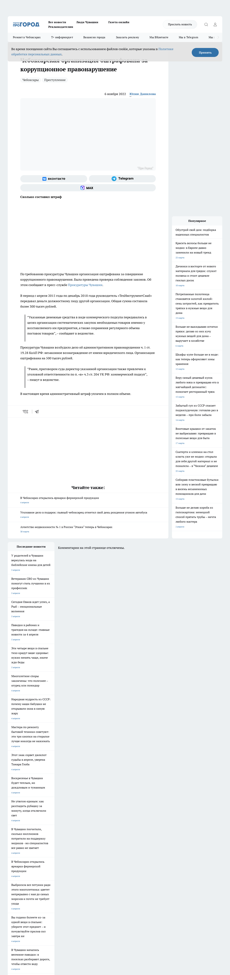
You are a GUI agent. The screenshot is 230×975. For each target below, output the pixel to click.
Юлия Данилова (143, 94)
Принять (205, 52)
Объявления (14, 860)
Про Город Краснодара (111, 839)
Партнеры (103, 865)
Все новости (57, 22)
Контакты (103, 856)
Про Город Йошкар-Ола (81, 830)
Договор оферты (61, 860)
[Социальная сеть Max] (88, 187)
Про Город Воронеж (110, 830)
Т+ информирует (62, 37)
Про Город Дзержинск (50, 839)
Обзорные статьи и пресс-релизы (115, 860)
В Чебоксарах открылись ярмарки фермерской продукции (88, 500)
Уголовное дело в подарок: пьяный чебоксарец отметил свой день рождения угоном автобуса (88, 515)
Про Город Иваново (141, 830)
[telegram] (38, 411)
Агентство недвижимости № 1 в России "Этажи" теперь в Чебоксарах (88, 529)
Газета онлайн (118, 22)
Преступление (55, 80)
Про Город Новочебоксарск (21, 830)
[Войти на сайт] (215, 24)
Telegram (12, 856)
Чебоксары (30, 80)
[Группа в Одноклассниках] (173, 836)
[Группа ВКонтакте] (53, 178)
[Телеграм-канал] (122, 178)
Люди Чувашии (87, 22)
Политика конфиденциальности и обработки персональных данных (42, 923)
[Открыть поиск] (206, 24)
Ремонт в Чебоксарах (27, 37)
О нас (56, 856)
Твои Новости (46, 830)
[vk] (26, 411)
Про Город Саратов (141, 835)
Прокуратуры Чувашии (85, 285)
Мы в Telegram (188, 37)
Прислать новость (180, 24)
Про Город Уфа (107, 835)
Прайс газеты (14, 865)
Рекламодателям (60, 27)
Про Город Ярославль (19, 835)
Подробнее (119, 917)
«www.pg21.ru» (32, 872)
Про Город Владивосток (81, 839)
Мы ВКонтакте (159, 37)
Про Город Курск (47, 835)
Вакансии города (94, 37)
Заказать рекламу (127, 37)
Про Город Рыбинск (79, 835)
